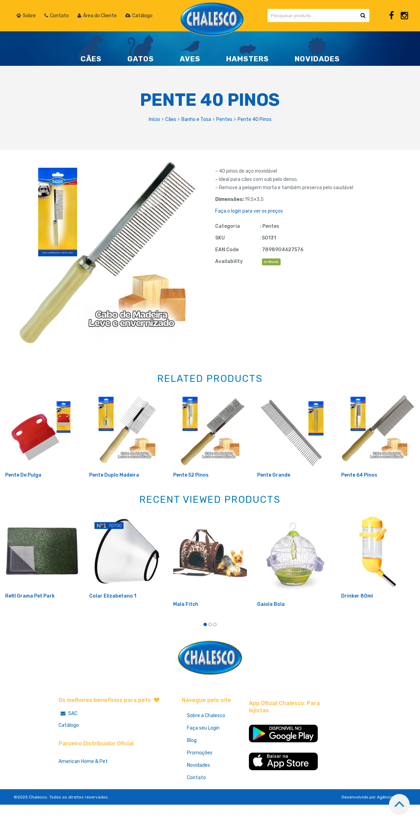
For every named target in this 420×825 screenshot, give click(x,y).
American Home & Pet (83, 784)
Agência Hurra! (391, 819)
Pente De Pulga (23, 498)
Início (154, 119)
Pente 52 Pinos (191, 498)
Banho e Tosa (196, 119)
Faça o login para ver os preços (249, 211)
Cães (170, 119)
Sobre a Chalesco (206, 738)
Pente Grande (273, 498)
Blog (192, 763)
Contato (196, 800)
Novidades (198, 788)
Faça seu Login (203, 751)
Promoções (199, 775)
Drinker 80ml (357, 619)
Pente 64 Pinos (359, 498)
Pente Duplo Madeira (114, 498)
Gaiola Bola (271, 627)
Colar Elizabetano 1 (112, 619)
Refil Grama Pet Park (30, 619)
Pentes (224, 119)
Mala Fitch (185, 627)
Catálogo (69, 748)
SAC (68, 736)
